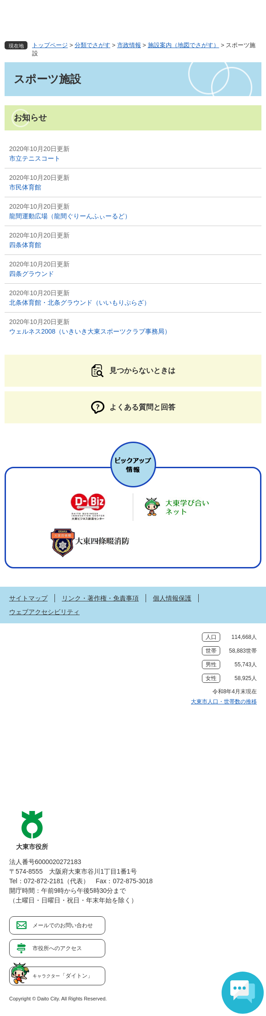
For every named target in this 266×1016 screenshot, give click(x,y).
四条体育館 (25, 245)
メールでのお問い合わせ (63, 925)
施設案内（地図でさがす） (183, 45)
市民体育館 (25, 187)
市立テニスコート (34, 158)
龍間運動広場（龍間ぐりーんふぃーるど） (70, 216)
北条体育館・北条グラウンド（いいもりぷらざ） (79, 302)
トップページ (50, 45)
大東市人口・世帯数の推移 (224, 701)
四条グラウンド (31, 273)
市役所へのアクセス (57, 948)
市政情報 (129, 45)
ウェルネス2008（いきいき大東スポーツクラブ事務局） (90, 331)
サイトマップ (28, 598)
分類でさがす (92, 45)
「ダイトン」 (63, 976)
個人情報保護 (172, 598)
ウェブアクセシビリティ (44, 612)
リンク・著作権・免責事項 (100, 598)
